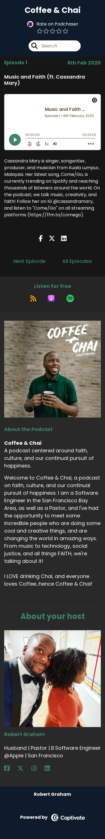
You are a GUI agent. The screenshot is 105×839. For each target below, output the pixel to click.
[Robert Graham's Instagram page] (37, 768)
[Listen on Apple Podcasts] (51, 298)
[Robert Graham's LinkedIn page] (51, 768)
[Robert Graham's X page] (23, 768)
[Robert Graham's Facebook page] (10, 768)
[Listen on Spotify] (70, 298)
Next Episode (29, 261)
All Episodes (77, 261)
